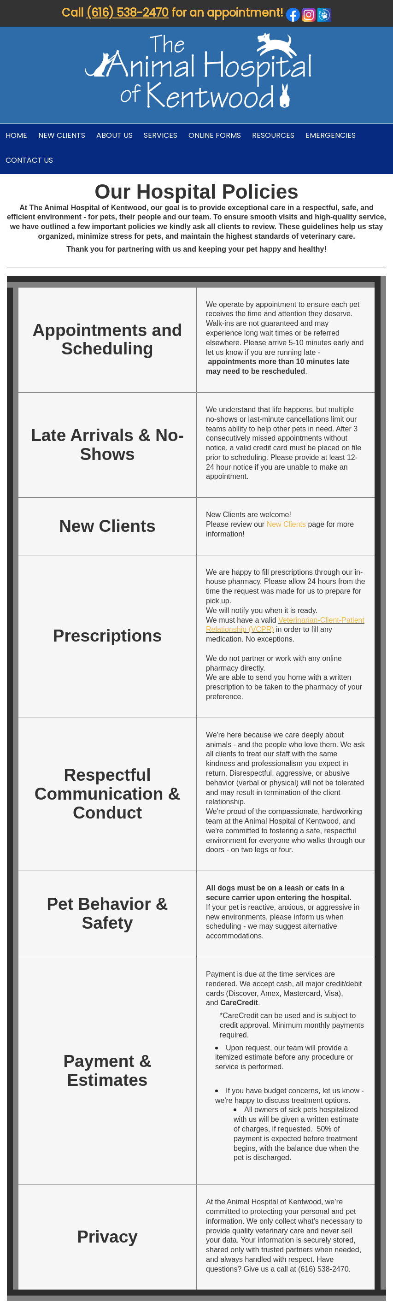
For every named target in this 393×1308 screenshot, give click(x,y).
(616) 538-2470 (127, 12)
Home (16, 135)
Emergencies (330, 135)
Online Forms (214, 135)
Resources (273, 135)
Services (160, 135)
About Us (114, 135)
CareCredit (239, 1003)
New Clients (61, 135)
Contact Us (29, 160)
